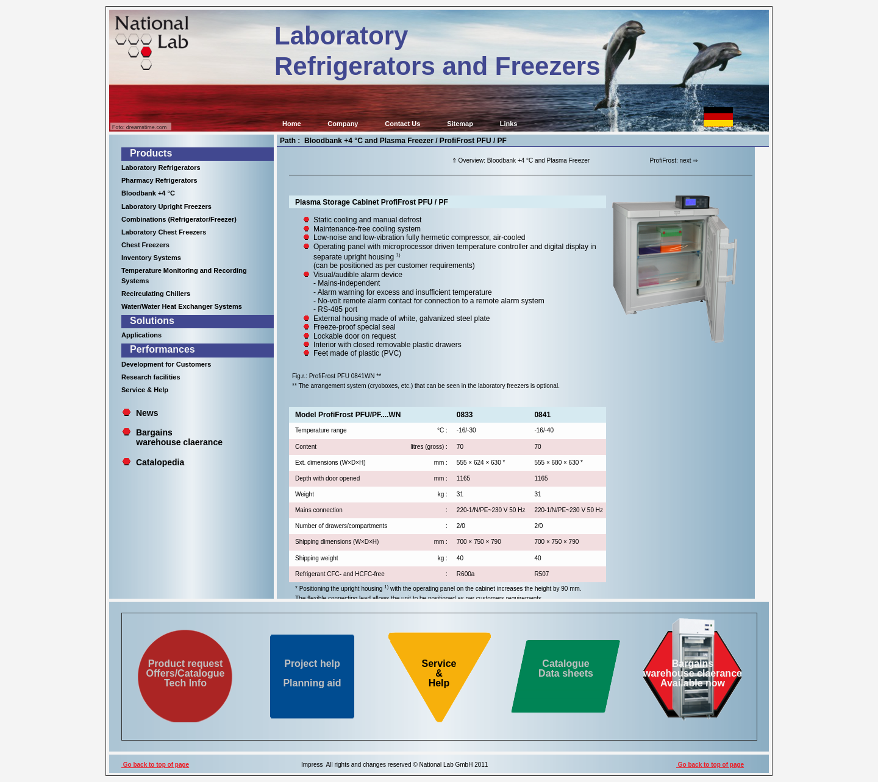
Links (509, 123)
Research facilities (150, 377)
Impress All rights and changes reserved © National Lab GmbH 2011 (394, 764)
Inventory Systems (151, 257)
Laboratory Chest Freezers (163, 232)
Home (291, 123)
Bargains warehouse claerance (172, 437)
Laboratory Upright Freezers (166, 206)
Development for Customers (166, 364)
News (147, 413)
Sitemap (460, 123)
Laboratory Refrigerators (161, 167)
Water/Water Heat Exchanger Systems (181, 306)
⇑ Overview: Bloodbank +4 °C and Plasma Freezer (521, 160)
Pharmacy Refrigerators (159, 180)
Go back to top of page (155, 764)
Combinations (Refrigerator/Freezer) (179, 219)
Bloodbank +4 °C (148, 193)
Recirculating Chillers (155, 293)
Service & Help (144, 389)
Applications (141, 335)
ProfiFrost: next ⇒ (674, 160)
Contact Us (402, 123)
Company (342, 123)
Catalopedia (160, 462)
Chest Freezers (145, 244)
